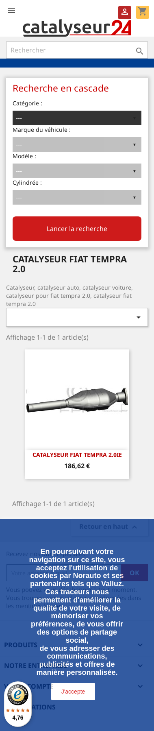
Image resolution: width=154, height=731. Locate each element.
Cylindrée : (27, 182)
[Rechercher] (77, 50)
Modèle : (24, 156)
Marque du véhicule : (42, 129)
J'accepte (73, 691)
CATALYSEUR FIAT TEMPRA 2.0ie (77, 454)
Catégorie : (27, 103)
